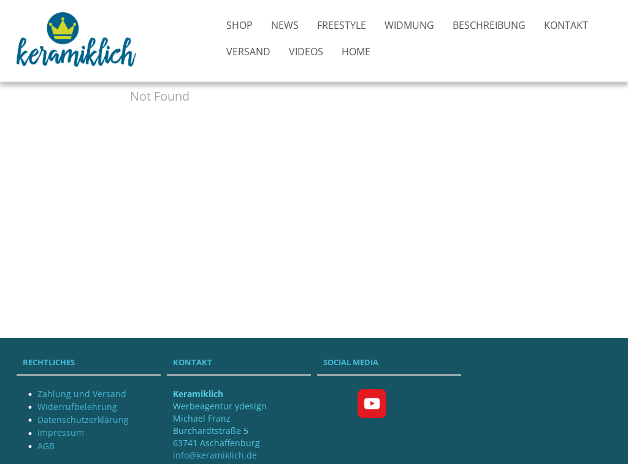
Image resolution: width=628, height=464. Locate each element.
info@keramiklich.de (215, 455)
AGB (46, 446)
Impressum (60, 432)
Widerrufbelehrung (77, 406)
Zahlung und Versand (81, 394)
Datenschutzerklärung (83, 419)
